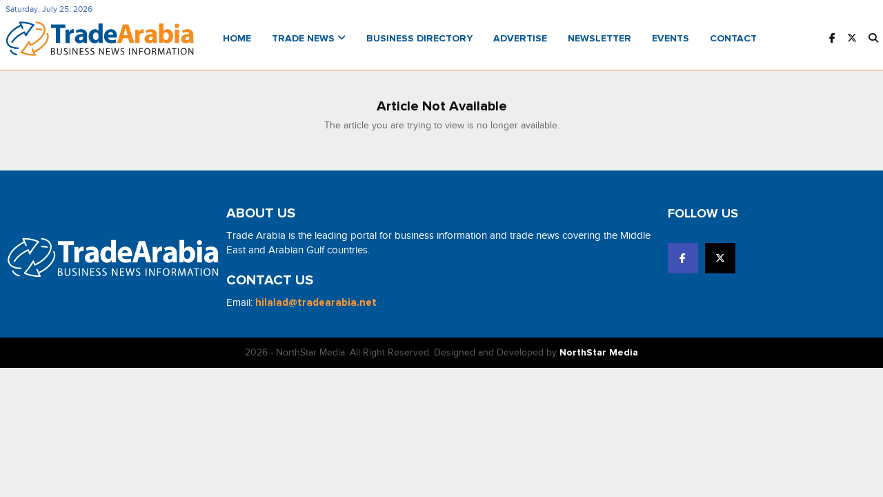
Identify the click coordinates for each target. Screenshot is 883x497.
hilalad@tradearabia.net (316, 303)
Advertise (520, 38)
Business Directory (419, 38)
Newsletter (599, 38)
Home (237, 38)
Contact (733, 38)
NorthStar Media (598, 353)
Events (670, 38)
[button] (873, 39)
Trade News (309, 38)
